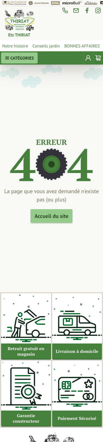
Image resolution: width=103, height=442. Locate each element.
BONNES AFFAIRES (82, 46)
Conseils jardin (46, 46)
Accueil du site (51, 216)
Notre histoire (15, 46)
